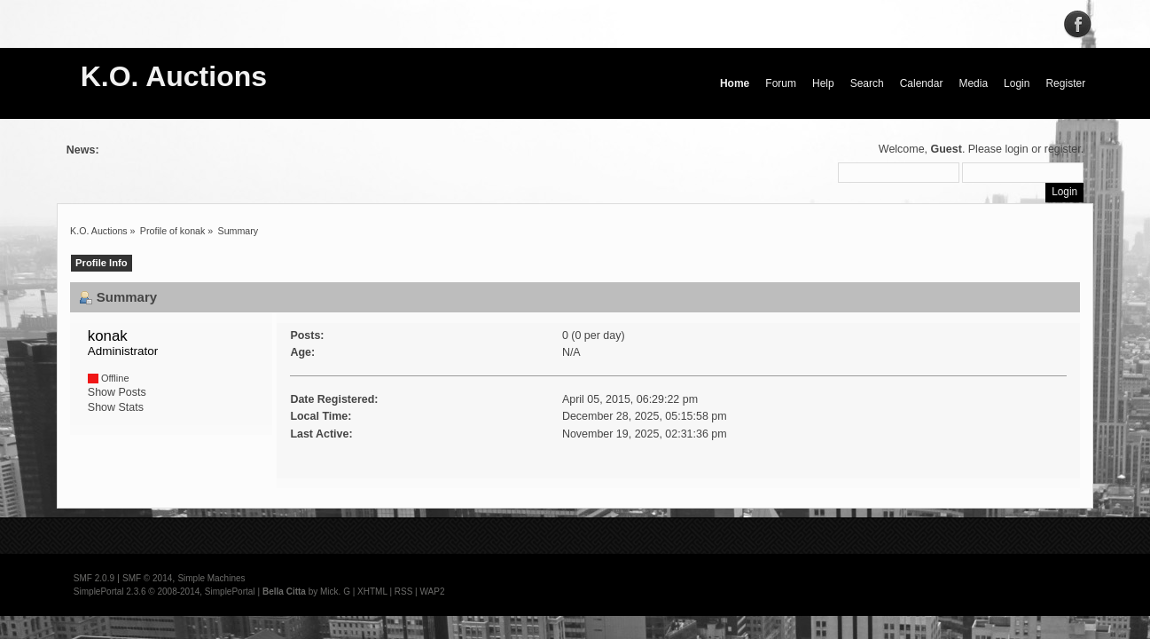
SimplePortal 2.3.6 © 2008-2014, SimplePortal (164, 591)
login (1016, 149)
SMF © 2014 (147, 578)
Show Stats (116, 407)
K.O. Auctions (174, 76)
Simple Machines (211, 578)
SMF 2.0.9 (94, 578)
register (1062, 149)
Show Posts (117, 392)
